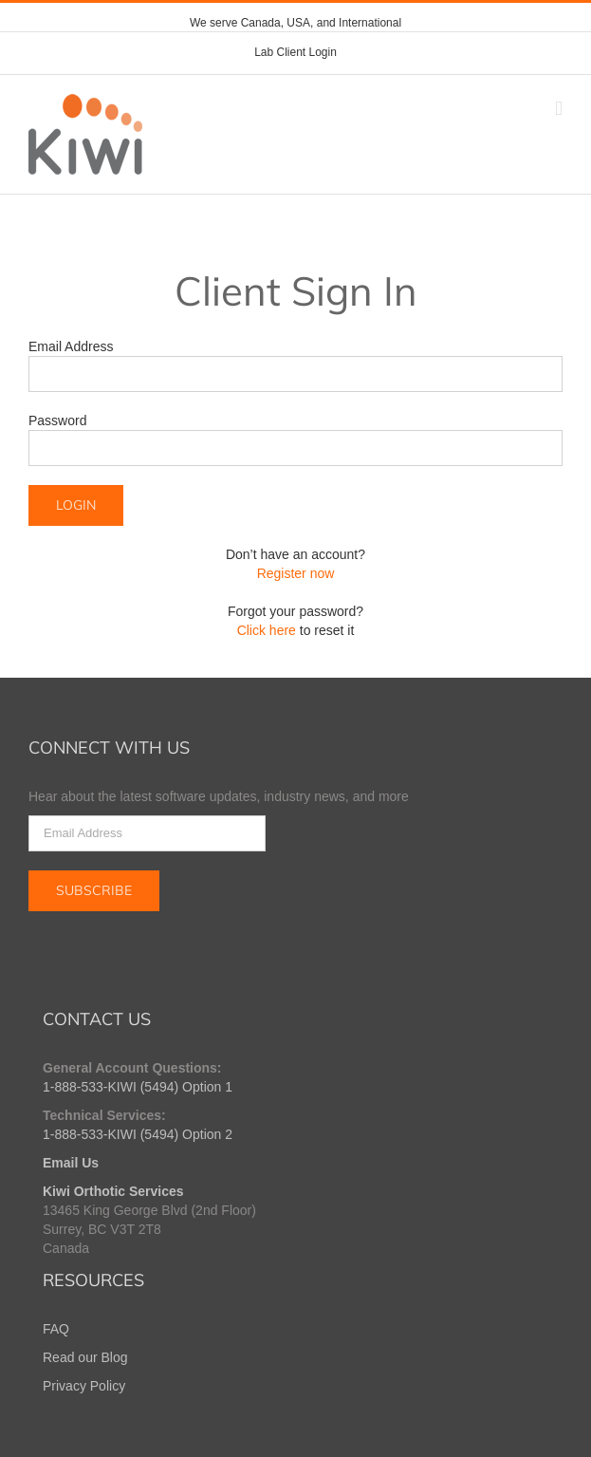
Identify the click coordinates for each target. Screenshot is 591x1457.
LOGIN (76, 505)
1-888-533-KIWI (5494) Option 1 (137, 1086)
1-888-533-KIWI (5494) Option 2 (137, 1134)
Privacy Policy (84, 1385)
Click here (266, 630)
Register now (296, 573)
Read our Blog (85, 1357)
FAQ (56, 1328)
